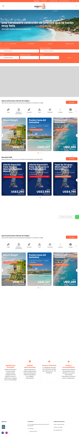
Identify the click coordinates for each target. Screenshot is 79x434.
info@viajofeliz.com (65, 1)
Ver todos (71, 102)
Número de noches (25, 55)
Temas (42, 55)
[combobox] (19, 51)
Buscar (69, 57)
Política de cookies (58, 427)
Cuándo (2, 55)
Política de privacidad (59, 424)
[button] (1, 43)
